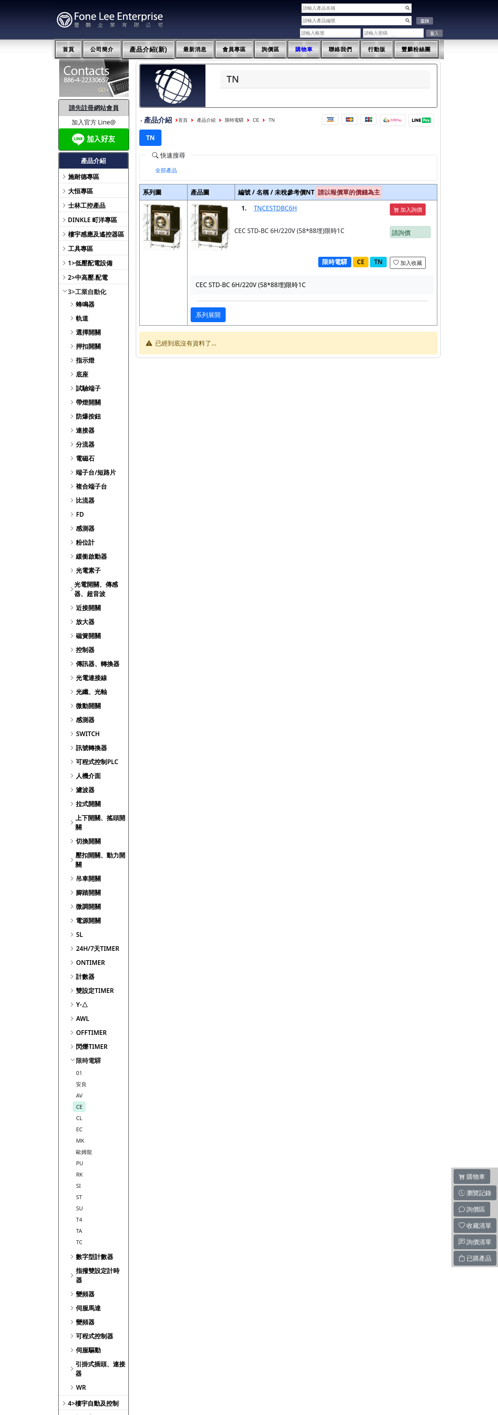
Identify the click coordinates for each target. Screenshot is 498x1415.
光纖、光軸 (91, 691)
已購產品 (475, 1258)
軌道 (82, 318)
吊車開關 (88, 878)
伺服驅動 (88, 1350)
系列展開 (208, 314)
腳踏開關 (88, 892)
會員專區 (234, 49)
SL (79, 934)
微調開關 (88, 906)
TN (271, 120)
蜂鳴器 (85, 304)
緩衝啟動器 (91, 556)
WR (81, 1387)
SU (79, 1208)
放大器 (85, 621)
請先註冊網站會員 (94, 107)
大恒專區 (80, 191)
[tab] (166, 170)
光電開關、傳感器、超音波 (96, 589)
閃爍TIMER (91, 1046)
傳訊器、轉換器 (97, 663)
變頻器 (85, 1294)
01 (79, 1073)
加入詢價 (407, 209)
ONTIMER (90, 962)
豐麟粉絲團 (416, 49)
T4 (79, 1219)
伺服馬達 (88, 1308)
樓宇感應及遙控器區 (96, 234)
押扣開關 (88, 346)
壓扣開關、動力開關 (100, 860)
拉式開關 (88, 804)
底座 (82, 374)
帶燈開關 (88, 402)
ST (79, 1197)
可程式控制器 (94, 1336)
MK (80, 1140)
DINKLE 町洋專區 (92, 220)
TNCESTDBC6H (275, 208)
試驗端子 (88, 388)
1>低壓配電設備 (90, 263)
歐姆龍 (84, 1151)
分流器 (85, 444)
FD (80, 514)
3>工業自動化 (87, 292)
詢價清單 (475, 1242)
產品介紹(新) (149, 49)
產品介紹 (206, 120)
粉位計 (85, 542)
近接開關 (88, 607)
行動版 (377, 49)
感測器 (85, 528)
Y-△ (82, 1004)
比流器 (85, 500)
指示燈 (85, 360)
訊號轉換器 (91, 747)
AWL (82, 1018)
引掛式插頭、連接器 (100, 1369)
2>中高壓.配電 (88, 277)
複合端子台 (91, 486)
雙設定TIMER (95, 990)
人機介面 (88, 775)
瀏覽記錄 (475, 1193)
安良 (81, 1084)
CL (79, 1118)
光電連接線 (91, 677)
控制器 (85, 649)
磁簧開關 (88, 635)
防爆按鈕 (88, 416)
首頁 (68, 49)
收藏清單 (475, 1225)
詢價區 (270, 49)
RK (79, 1174)
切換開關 (88, 841)
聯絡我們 (340, 49)
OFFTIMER (91, 1032)
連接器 (85, 430)
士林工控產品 (86, 205)
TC (79, 1242)
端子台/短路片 (96, 472)
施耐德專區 (83, 176)
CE (79, 1106)
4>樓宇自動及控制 (93, 1403)
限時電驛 (88, 1060)
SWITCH (88, 733)
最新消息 (195, 49)
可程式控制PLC (97, 761)
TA (79, 1230)
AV (79, 1095)
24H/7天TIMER (97, 948)
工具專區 (80, 248)
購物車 (304, 49)
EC (79, 1129)
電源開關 (88, 920)
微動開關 (88, 705)
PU (79, 1163)
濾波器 (85, 790)
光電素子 (88, 570)
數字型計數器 (94, 1256)
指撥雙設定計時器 (97, 1275)
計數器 (85, 976)
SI (78, 1185)
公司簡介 (102, 49)
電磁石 (85, 458)
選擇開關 (88, 332)
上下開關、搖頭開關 (100, 822)
